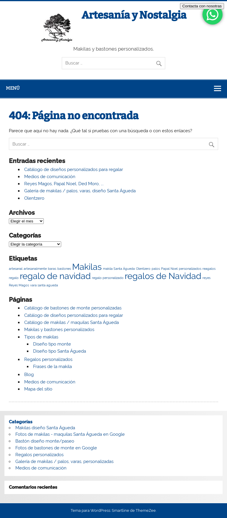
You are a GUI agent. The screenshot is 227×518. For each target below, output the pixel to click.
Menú (13, 88)
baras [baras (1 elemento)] (52, 268)
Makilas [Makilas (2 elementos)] (87, 267)
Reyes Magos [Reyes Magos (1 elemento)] (19, 285)
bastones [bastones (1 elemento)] (64, 268)
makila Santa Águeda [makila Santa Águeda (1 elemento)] (119, 268)
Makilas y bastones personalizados (59, 329)
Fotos (21, 448)
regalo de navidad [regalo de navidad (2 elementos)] (55, 276)
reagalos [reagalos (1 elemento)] (208, 268)
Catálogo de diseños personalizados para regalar (73, 169)
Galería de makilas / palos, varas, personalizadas (64, 461)
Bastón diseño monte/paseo (44, 441)
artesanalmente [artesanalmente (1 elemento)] (35, 268)
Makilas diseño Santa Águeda (45, 427)
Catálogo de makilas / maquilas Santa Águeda (71, 322)
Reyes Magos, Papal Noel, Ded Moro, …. (64, 183)
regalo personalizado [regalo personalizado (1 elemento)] (108, 278)
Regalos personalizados (48, 359)
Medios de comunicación (49, 176)
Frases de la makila (52, 366)
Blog (29, 374)
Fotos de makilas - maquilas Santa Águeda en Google (70, 434)
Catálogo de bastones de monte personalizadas (72, 308)
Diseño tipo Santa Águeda (59, 351)
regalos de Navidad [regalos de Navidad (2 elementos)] (163, 276)
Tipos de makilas (41, 337)
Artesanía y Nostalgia (134, 15)
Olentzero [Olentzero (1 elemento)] (143, 268)
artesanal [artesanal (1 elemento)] (15, 268)
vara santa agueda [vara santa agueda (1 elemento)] (44, 285)
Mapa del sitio (38, 389)
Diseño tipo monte (52, 344)
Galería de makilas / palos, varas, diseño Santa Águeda (80, 190)
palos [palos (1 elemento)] (156, 268)
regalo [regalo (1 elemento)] (14, 278)
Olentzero (34, 198)
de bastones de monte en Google (62, 448)
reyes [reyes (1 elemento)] (206, 278)
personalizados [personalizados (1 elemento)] (190, 268)
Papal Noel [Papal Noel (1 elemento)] (169, 268)
